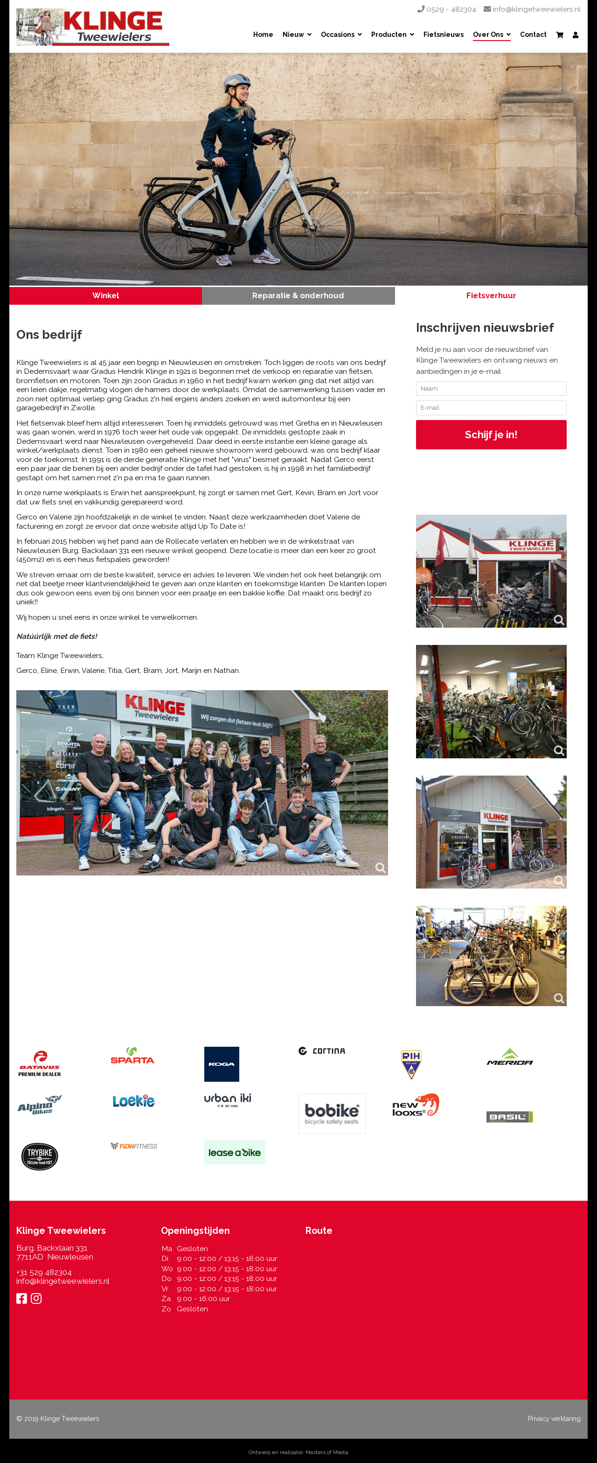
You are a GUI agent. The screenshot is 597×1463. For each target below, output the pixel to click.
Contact (533, 35)
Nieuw (293, 35)
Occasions (337, 35)
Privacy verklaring (554, 1418)
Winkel (105, 295)
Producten (389, 35)
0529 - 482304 (446, 9)
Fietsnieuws (443, 35)
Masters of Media (326, 1452)
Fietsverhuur (491, 295)
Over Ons (488, 35)
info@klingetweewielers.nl (532, 9)
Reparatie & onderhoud (298, 295)
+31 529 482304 (44, 1272)
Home (263, 35)
